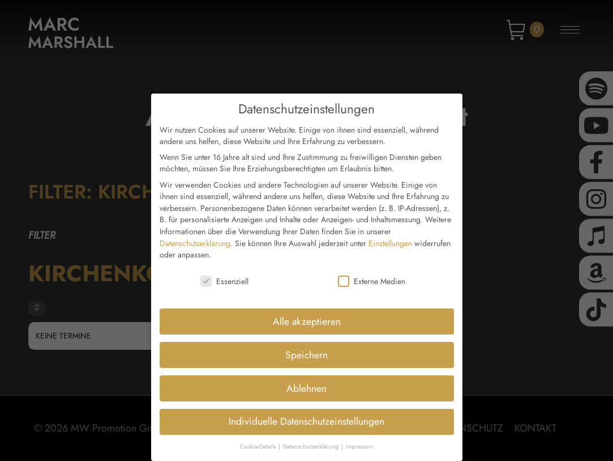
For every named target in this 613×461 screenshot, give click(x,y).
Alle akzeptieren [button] (307, 315)
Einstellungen (390, 237)
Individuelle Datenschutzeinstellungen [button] (306, 415)
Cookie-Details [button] (258, 441)
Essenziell (224, 275)
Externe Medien (371, 275)
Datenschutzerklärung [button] (311, 441)
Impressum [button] (359, 441)
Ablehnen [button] (306, 382)
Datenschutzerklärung (195, 237)
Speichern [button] (306, 348)
